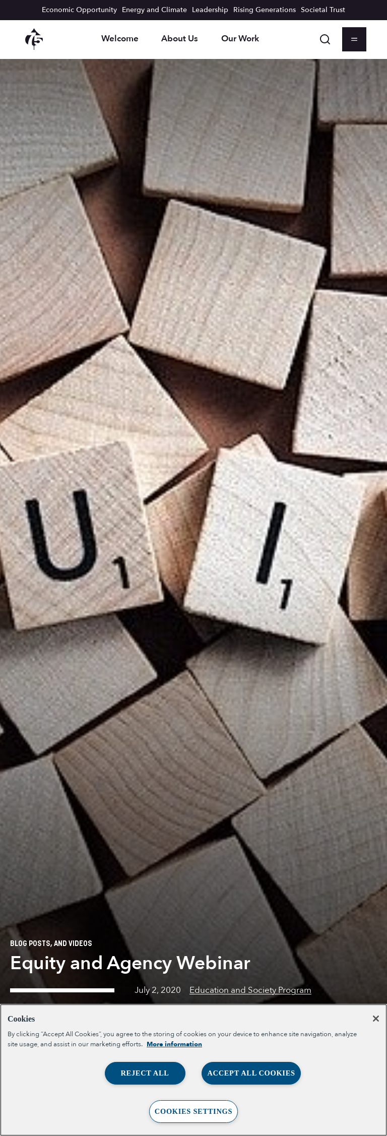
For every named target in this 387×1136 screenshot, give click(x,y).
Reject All (144, 1073)
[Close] (376, 1018)
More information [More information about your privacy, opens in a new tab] (174, 1044)
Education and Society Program (250, 990)
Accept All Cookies (251, 1073)
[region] (193, 1070)
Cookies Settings (193, 1111)
